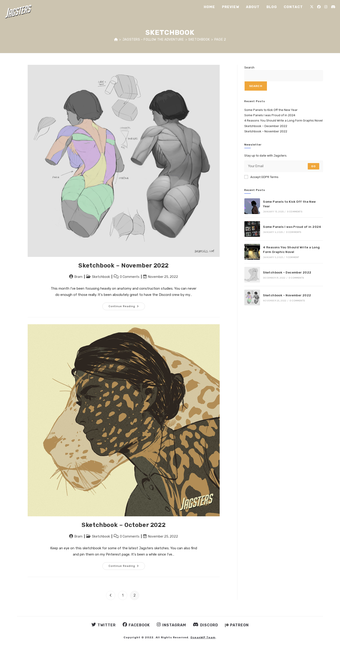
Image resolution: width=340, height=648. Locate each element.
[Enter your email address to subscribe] (283, 166)
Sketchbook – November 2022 (123, 265)
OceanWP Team (203, 637)
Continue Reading (127, 307)
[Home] (116, 40)
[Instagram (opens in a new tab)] (325, 7)
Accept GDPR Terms (261, 177)
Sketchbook (101, 277)
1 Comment (292, 257)
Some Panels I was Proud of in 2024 (269, 115)
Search (249, 67)
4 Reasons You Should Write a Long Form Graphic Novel (283, 120)
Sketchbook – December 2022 (265, 126)
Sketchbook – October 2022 (124, 525)
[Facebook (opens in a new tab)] (318, 7)
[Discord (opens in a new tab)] (333, 7)
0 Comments (129, 277)
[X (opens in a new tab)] (311, 7)
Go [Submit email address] (313, 166)
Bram (78, 277)
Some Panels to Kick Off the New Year (271, 110)
